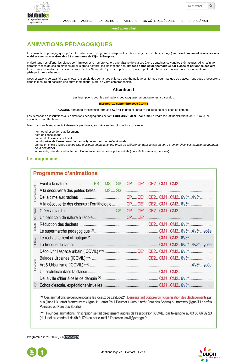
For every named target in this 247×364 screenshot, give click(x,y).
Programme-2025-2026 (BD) (45, 337)
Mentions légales (111, 351)
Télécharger (71, 337)
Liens (141, 351)
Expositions (108, 20)
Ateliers (130, 20)
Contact (130, 351)
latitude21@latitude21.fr (183, 116)
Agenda (87, 20)
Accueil (69, 20)
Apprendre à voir (195, 20)
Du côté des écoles (159, 20)
